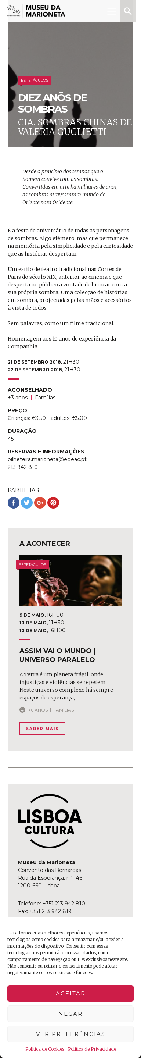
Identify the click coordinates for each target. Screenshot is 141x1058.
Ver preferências (70, 1033)
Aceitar (71, 993)
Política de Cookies (44, 1049)
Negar (70, 1013)
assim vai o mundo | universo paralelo (57, 655)
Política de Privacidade (92, 1049)
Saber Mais (42, 728)
